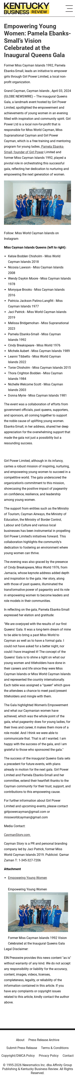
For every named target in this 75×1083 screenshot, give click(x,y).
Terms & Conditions (55, 1048)
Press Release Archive (43, 1040)
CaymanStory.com (17, 835)
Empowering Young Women (27, 878)
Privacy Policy (49, 1056)
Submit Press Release (21, 1048)
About (20, 1040)
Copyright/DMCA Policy (18, 1056)
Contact (68, 1056)
